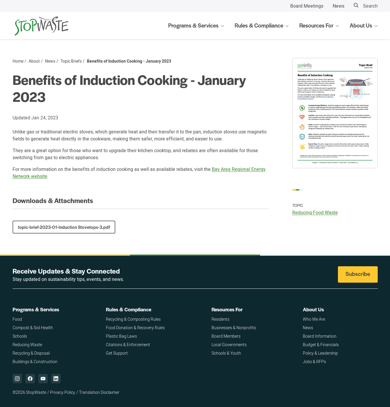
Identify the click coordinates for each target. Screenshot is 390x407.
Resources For (227, 309)
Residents (220, 319)
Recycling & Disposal (31, 353)
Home (18, 61)
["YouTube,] (43, 378)
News (338, 6)
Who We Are (314, 319)
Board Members (226, 336)
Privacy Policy (62, 392)
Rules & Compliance (128, 309)
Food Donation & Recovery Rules (135, 327)
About (34, 61)
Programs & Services (36, 309)
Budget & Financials (321, 344)
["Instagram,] (17, 378)
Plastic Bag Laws (121, 336)
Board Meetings (306, 6)
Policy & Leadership (320, 353)
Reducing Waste (27, 344)
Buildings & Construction (35, 361)
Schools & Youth (226, 353)
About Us (313, 309)
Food (17, 319)
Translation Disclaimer (99, 392)
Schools (20, 336)
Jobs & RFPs (314, 361)
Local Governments (229, 344)
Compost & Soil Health (33, 327)
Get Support (117, 353)
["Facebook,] (30, 378)
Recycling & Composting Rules (133, 319)
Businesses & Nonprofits (234, 327)
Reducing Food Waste (315, 212)
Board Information (319, 336)
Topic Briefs (71, 61)
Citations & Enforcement (128, 344)
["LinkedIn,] (56, 378)
